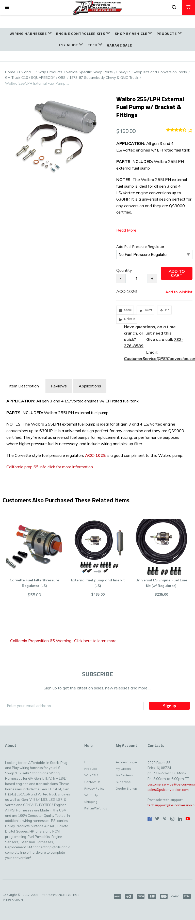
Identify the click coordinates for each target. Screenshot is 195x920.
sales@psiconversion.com (168, 790)
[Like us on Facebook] (150, 819)
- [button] (121, 278)
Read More (126, 230)
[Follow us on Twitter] (157, 819)
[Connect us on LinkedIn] (180, 819)
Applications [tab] (90, 385)
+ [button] (152, 278)
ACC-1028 (95, 455)
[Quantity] (136, 278)
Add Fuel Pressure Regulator (140, 246)
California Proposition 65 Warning (40, 640)
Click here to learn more (95, 640)
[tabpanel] (97, 435)
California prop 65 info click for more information (49, 466)
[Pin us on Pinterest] (165, 819)
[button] (7, 7)
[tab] (24, 386)
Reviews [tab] (59, 385)
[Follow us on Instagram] (172, 819)
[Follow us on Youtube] (188, 819)
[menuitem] (31, 33)
